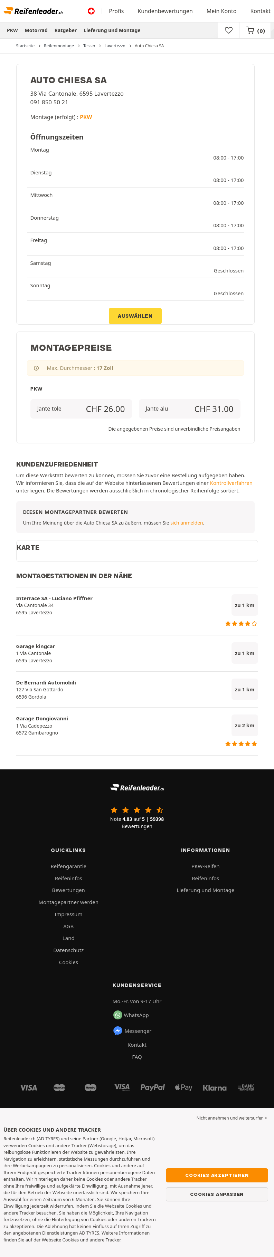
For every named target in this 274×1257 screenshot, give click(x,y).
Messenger (132, 1031)
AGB (68, 926)
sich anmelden (186, 522)
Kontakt (260, 11)
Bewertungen (68, 889)
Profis (116, 11)
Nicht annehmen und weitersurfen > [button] (232, 1118)
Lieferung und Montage (112, 30)
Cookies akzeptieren (216, 1175)
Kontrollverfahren (231, 482)
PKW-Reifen (205, 866)
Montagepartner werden (68, 902)
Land (69, 937)
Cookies (68, 962)
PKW (12, 30)
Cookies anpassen (217, 1194)
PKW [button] (86, 117)
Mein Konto (222, 11)
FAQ (137, 1056)
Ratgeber (66, 30)
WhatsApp (131, 1014)
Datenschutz (68, 950)
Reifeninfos (68, 878)
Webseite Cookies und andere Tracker (81, 1240)
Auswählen (135, 316)
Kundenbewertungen (165, 11)
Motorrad (36, 30)
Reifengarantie (68, 866)
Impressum (68, 914)
